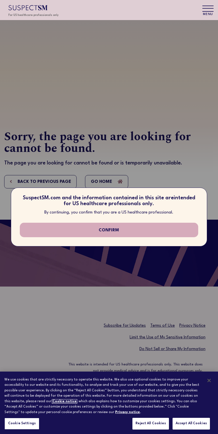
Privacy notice (127, 412)
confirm (109, 230)
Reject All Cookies (150, 423)
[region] (109, 403)
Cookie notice (64, 401)
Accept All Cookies (191, 423)
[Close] (209, 380)
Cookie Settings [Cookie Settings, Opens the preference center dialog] (22, 423)
